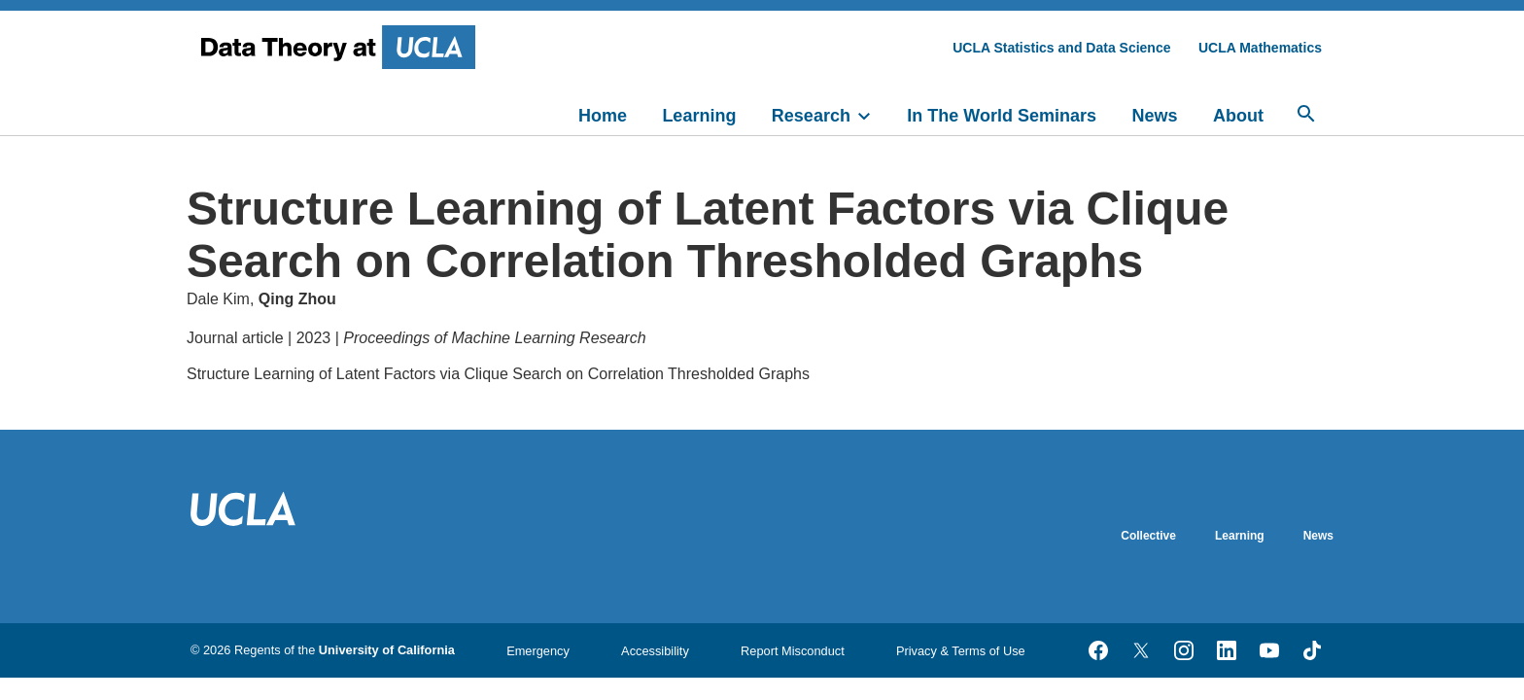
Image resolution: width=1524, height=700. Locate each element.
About (1238, 115)
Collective (1148, 535)
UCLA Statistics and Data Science (1061, 47)
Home (602, 115)
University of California (387, 650)
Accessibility (655, 651)
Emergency (538, 651)
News (1155, 115)
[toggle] (872, 113)
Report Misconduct (793, 651)
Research (811, 115)
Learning (699, 115)
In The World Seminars (1001, 115)
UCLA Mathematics (1260, 47)
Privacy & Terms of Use (960, 651)
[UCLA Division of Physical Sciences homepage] (341, 47)
